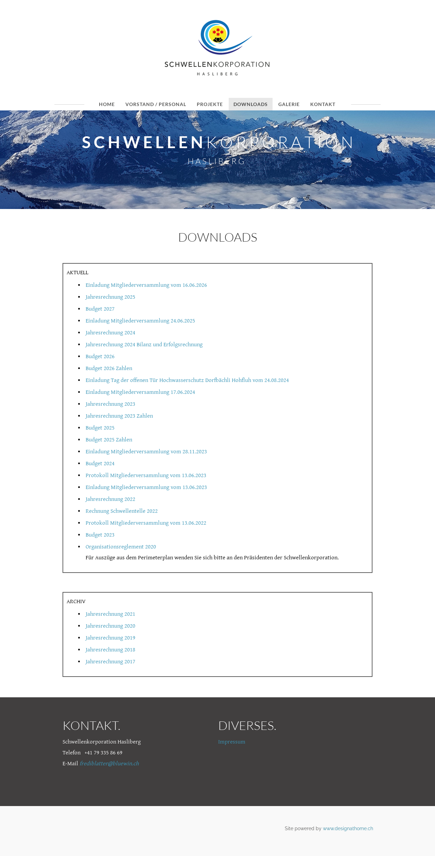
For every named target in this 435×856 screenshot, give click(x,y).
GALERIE (289, 104)
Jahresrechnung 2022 (110, 499)
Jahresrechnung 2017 (110, 661)
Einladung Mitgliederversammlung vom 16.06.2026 (146, 285)
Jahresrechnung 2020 (110, 626)
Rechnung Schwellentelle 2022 (122, 511)
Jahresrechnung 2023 (110, 404)
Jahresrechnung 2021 (110, 614)
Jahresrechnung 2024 (110, 332)
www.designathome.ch (348, 828)
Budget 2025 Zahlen (109, 439)
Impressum (231, 741)
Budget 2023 (100, 534)
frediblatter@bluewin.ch (109, 763)
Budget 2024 (100, 463)
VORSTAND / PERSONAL (155, 104)
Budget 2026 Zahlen (109, 368)
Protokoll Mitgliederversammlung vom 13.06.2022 (146, 523)
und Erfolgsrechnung (177, 344)
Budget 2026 (100, 356)
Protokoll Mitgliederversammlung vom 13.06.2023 (146, 475)
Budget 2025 (100, 427)
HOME (107, 104)
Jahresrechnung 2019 (110, 637)
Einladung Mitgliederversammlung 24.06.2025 (140, 320)
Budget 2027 (100, 308)
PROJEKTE (210, 104)
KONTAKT (322, 104)
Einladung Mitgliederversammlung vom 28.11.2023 (146, 451)
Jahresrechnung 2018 (110, 649)
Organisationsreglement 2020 (121, 546)
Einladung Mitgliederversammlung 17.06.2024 (140, 392)
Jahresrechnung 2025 (110, 297)
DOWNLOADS (250, 104)
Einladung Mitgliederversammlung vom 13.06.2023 (146, 487)
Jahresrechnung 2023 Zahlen (119, 416)
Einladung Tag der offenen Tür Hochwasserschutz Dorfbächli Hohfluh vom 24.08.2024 (187, 380)
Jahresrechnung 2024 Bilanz (119, 344)
